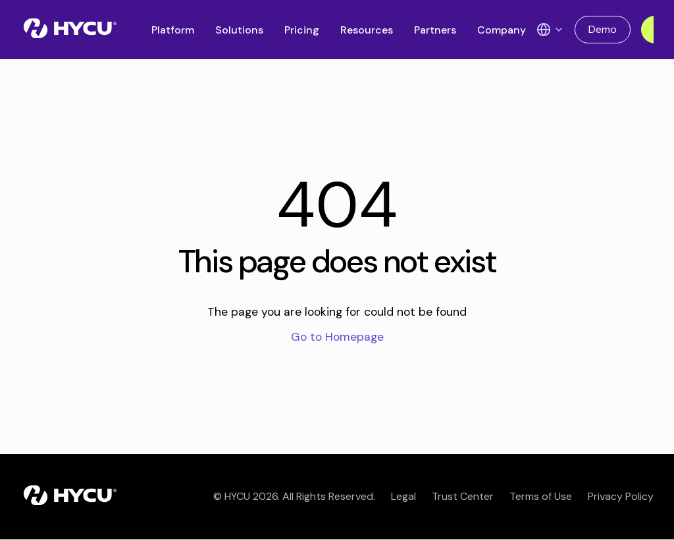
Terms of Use (540, 496)
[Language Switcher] (550, 29)
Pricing (301, 30)
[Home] (70, 29)
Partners (435, 30)
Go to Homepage (337, 336)
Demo (602, 29)
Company (501, 30)
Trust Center (463, 496)
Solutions (239, 30)
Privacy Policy (621, 496)
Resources (366, 30)
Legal (403, 496)
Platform (172, 30)
